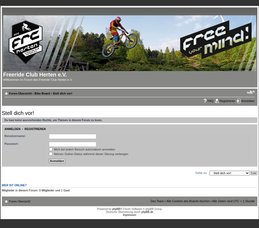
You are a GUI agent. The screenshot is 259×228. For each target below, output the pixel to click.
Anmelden (248, 101)
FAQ (211, 101)
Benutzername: (15, 136)
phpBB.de (147, 212)
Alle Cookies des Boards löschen (188, 201)
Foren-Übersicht (20, 93)
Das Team (157, 201)
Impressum (129, 214)
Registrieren (227, 101)
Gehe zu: (201, 172)
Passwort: (12, 143)
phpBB (116, 209)
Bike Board (42, 93)
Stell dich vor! (62, 93)
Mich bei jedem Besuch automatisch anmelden (82, 149)
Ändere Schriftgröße (251, 92)
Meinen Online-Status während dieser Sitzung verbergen (88, 154)
